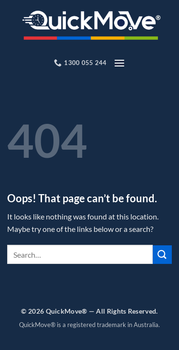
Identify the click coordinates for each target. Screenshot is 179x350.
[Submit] (162, 254)
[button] (119, 63)
